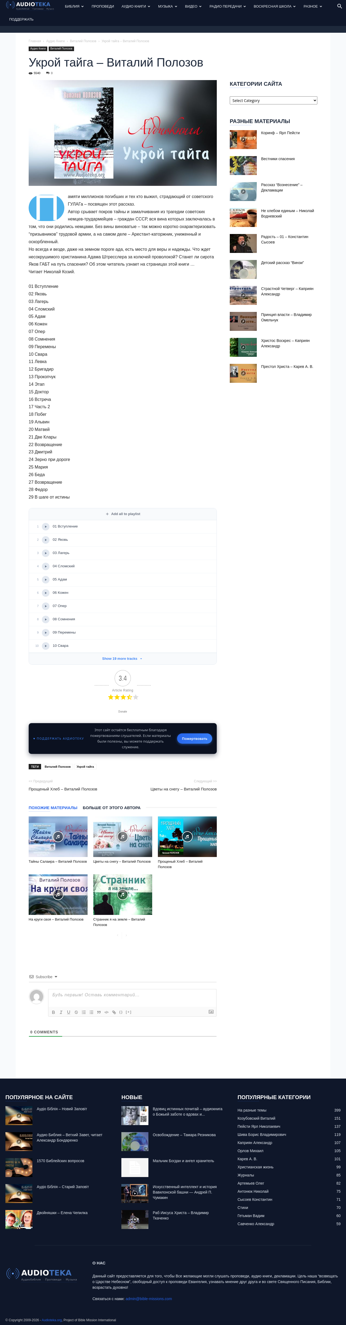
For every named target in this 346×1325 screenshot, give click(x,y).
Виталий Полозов (83, 41)
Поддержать (21, 19)
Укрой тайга (85, 766)
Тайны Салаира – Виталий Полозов (58, 861)
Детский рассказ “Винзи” (282, 263)
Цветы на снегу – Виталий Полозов (184, 789)
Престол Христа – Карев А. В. (287, 366)
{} (121, 1012)
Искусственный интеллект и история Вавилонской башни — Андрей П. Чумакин (185, 1192)
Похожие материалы (53, 807)
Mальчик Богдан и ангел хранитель (183, 1161)
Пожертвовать (194, 738)
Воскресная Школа (275, 6)
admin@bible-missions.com (149, 1299)
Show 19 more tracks (122, 659)
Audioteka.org (52, 1320)
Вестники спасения (278, 159)
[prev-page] (117, 935)
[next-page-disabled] (126, 935)
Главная (35, 41)
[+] (129, 1012)
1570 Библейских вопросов (60, 1161)
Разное (313, 6)
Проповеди (103, 6)
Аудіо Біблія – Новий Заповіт (62, 1109)
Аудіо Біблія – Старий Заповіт (63, 1187)
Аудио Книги (136, 6)
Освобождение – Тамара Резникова (184, 1135)
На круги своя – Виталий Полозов (56, 919)
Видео (193, 6)
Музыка (167, 6)
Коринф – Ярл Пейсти (280, 133)
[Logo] (33, 6)
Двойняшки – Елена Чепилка (62, 1213)
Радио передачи (227, 6)
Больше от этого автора (112, 807)
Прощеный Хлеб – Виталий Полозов (63, 789)
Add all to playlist (122, 514)
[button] (339, 6)
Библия (74, 6)
